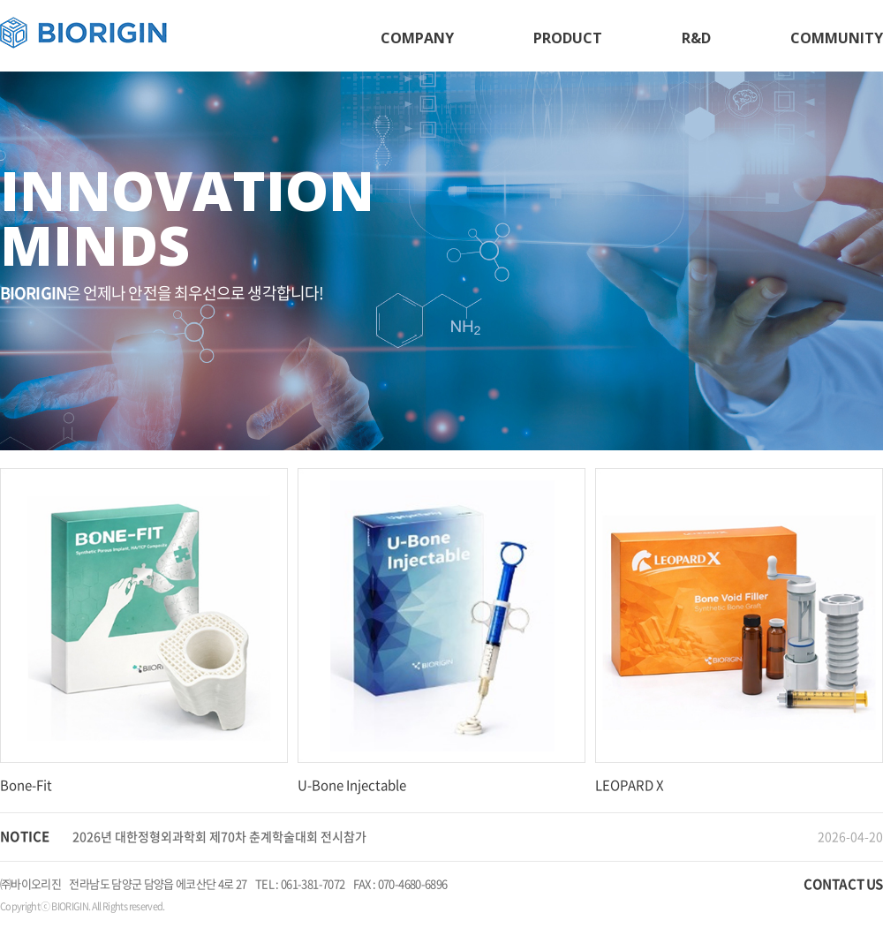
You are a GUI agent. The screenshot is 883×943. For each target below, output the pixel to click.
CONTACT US (843, 884)
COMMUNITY (836, 38)
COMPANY (417, 38)
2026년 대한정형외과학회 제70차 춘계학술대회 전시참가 (219, 836)
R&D (696, 38)
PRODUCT (567, 38)
